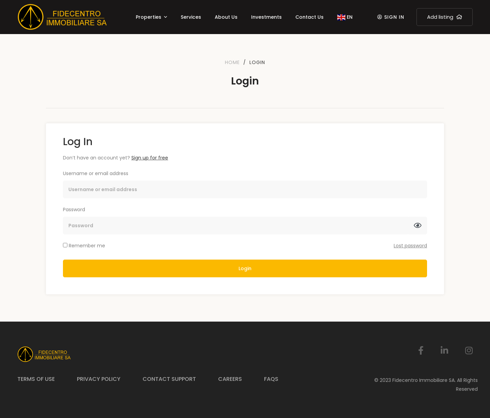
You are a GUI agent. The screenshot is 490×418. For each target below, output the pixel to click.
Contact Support (169, 379)
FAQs (271, 379)
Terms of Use (36, 379)
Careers (230, 379)
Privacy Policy (98, 379)
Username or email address (95, 173)
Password (74, 209)
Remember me (84, 245)
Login (245, 268)
